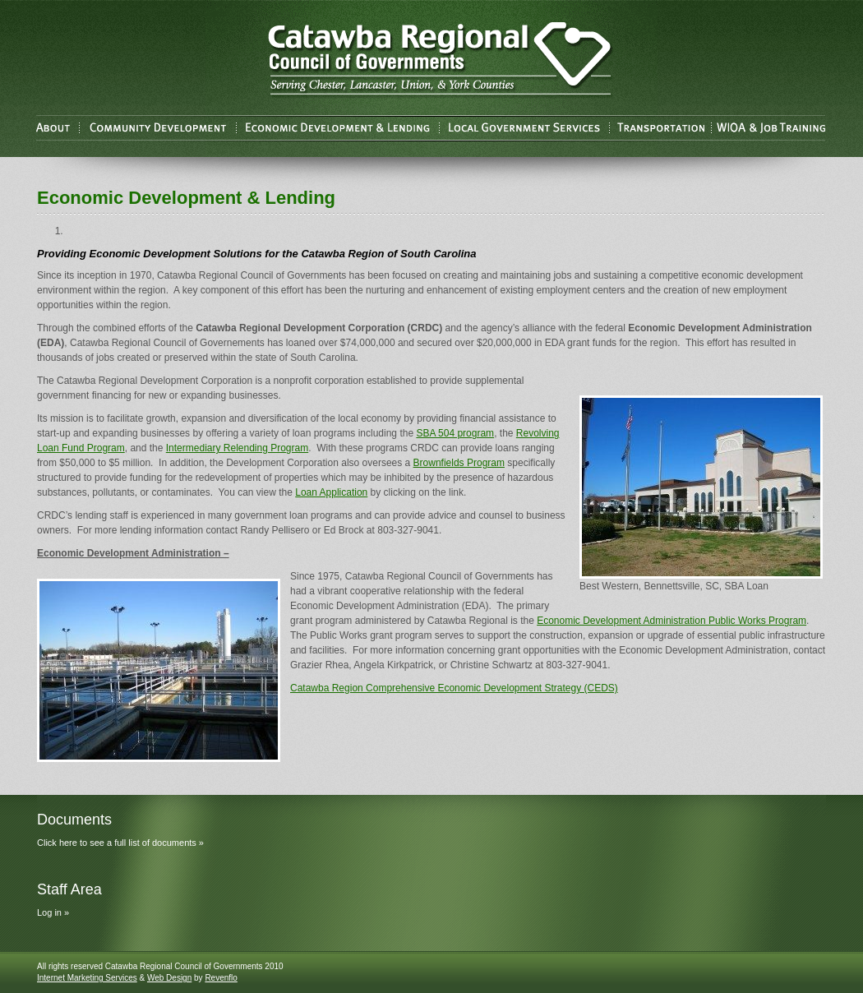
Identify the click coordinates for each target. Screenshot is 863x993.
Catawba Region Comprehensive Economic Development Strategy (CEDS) (454, 688)
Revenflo (221, 977)
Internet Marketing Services (87, 977)
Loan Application (331, 492)
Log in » (53, 912)
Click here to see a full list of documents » (120, 843)
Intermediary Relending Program (237, 448)
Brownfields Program (459, 463)
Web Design (169, 977)
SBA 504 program (455, 433)
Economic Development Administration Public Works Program (671, 620)
